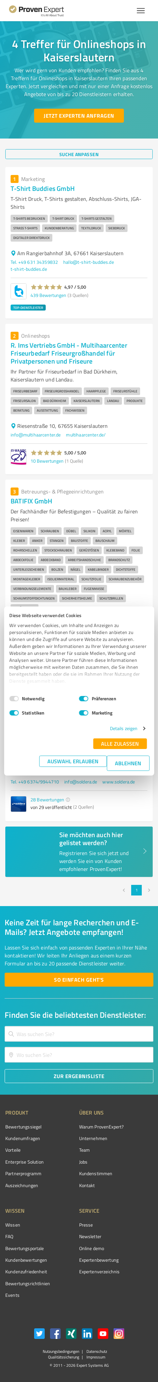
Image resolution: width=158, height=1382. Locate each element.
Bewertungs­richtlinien (27, 1283)
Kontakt (87, 1185)
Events (12, 1295)
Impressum (95, 1357)
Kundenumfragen (22, 1138)
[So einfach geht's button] (79, 980)
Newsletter (90, 1236)
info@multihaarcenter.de (36, 435)
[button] (46, 287)
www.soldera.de (118, 781)
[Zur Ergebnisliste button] (79, 1076)
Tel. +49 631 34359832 (34, 262)
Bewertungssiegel (23, 1126)
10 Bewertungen (47, 461)
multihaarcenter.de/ (86, 435)
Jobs (83, 1162)
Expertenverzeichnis (99, 1271)
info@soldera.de (80, 781)
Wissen (12, 1225)
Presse (86, 1225)
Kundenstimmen (96, 1173)
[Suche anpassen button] (79, 154)
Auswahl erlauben (72, 761)
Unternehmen (93, 1138)
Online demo (91, 1248)
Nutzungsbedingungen (61, 1351)
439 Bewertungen (48, 295)
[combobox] (79, 1034)
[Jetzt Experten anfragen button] (79, 116)
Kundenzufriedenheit (26, 1271)
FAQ (9, 1236)
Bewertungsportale (24, 1248)
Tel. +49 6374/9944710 (35, 781)
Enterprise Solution (24, 1162)
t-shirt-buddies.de (29, 269)
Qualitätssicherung (63, 1357)
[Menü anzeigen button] (141, 11)
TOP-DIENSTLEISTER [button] (28, 307)
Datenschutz (96, 1351)
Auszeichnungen (21, 1185)
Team (84, 1150)
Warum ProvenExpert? (101, 1126)
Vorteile (13, 1150)
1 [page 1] (136, 890)
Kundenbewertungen (26, 1260)
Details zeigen (123, 728)
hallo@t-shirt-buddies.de (88, 262)
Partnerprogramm (23, 1173)
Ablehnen (128, 763)
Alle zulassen (120, 743)
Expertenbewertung (99, 1260)
